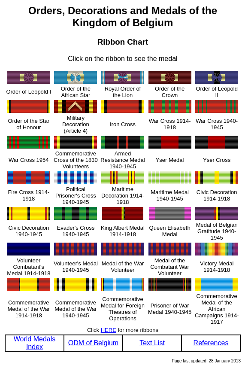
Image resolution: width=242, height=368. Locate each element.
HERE (108, 330)
